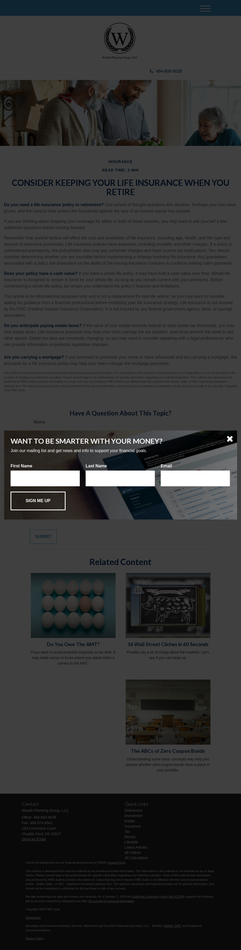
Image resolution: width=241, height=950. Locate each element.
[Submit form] (38, 501)
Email (166, 466)
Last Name (96, 466)
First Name (21, 466)
